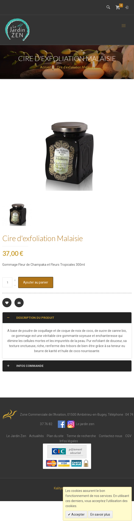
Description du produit (30, 339)
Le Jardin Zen (16, 458)
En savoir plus (100, 514)
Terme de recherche (81, 458)
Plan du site (55, 458)
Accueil (45, 67)
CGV (128, 458)
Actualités (36, 458)
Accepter (78, 514)
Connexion (126, 7)
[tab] (67, 339)
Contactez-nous (110, 458)
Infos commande (24, 388)
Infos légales (69, 463)
